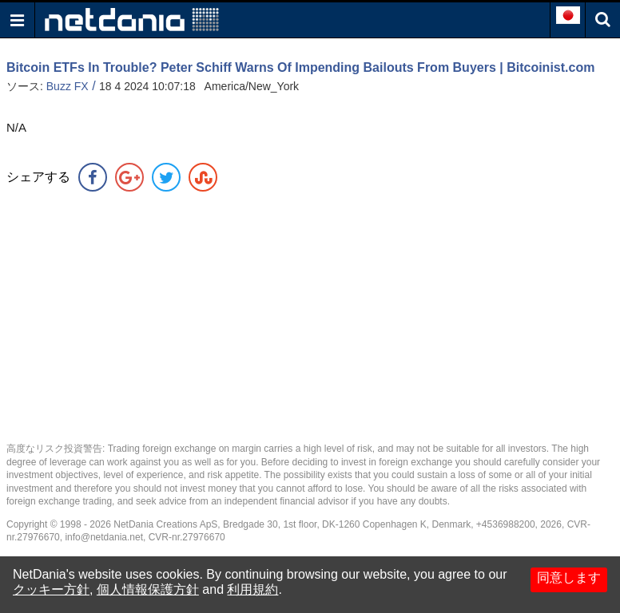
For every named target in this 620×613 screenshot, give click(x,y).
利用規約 (252, 589)
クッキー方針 (51, 589)
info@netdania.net (104, 537)
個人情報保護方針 (148, 589)
